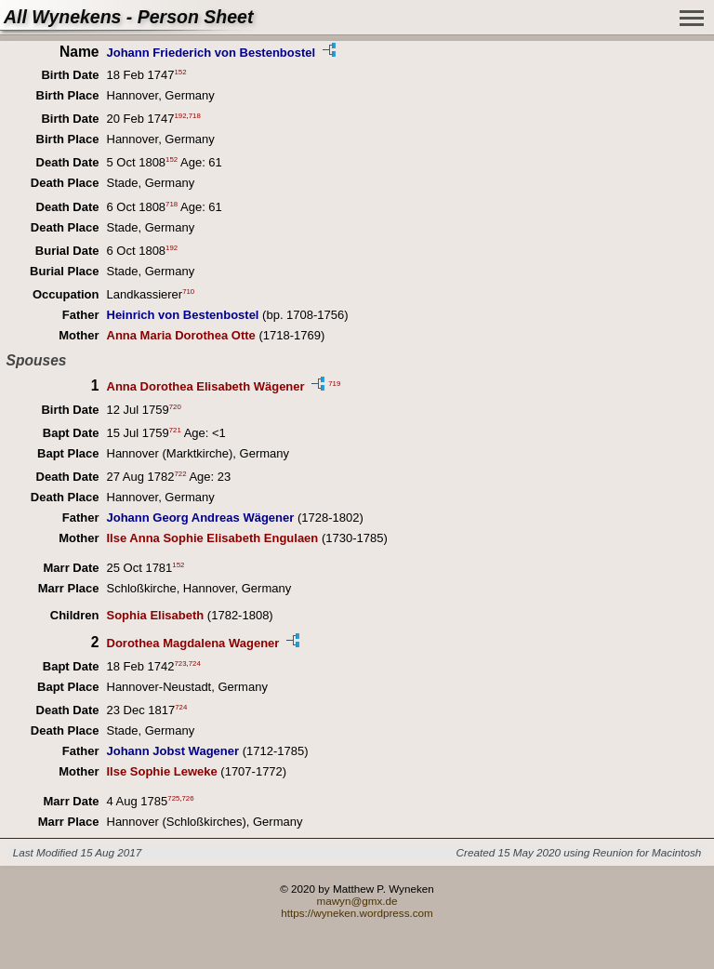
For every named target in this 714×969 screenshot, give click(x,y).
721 (175, 430)
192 (181, 116)
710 (188, 291)
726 (187, 797)
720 (175, 406)
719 (334, 383)
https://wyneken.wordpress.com (357, 913)
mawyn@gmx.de (356, 901)
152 (181, 72)
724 (195, 662)
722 (181, 474)
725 (173, 797)
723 (181, 662)
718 (195, 116)
